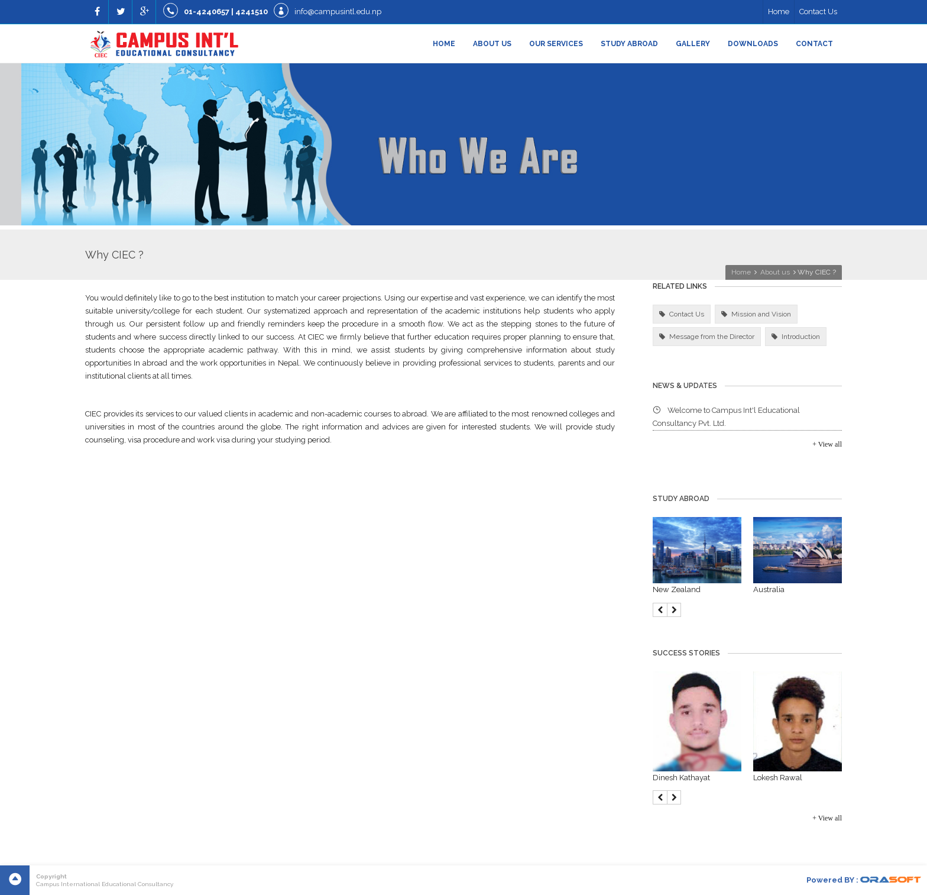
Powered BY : (863, 879)
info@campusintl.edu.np (337, 11)
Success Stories (686, 653)
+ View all (827, 444)
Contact (814, 44)
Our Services (556, 44)
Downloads (753, 44)
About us (492, 44)
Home (778, 11)
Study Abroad (629, 44)
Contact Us (818, 11)
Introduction (801, 336)
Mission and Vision (761, 314)
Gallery (693, 44)
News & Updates (685, 386)
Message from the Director (711, 336)
